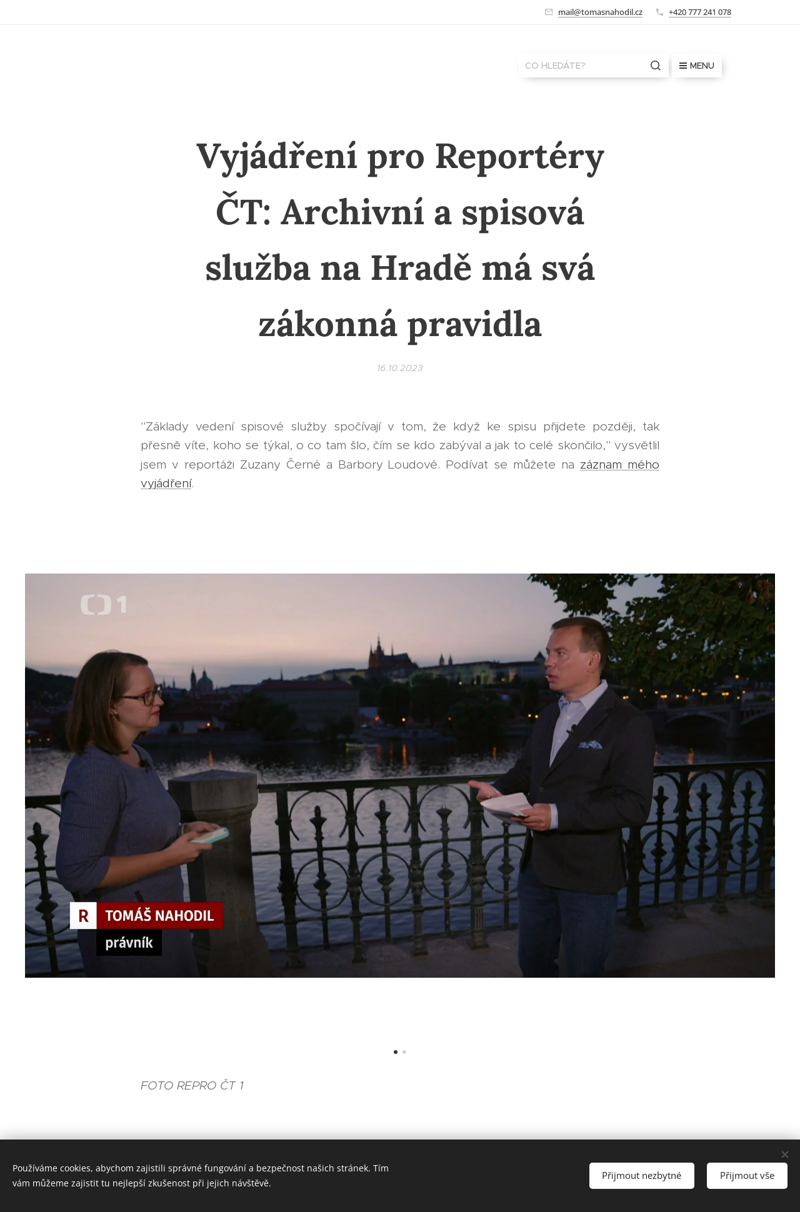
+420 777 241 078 (700, 11)
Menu (696, 65)
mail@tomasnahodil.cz (600, 11)
